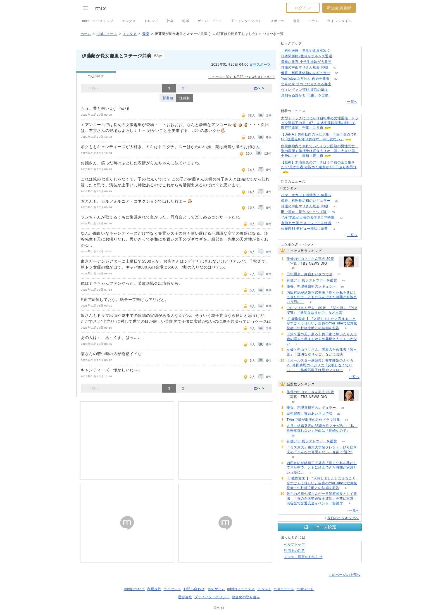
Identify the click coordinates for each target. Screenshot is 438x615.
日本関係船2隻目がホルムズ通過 (306, 56)
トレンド (151, 21)
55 (337, 195)
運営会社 (185, 597)
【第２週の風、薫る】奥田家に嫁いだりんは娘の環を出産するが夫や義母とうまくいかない (322, 339)
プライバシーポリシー (212, 597)
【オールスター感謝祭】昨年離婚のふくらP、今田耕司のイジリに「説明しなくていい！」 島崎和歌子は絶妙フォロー (320, 365)
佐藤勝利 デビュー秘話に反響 (304, 229)
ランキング (289, 244)
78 (335, 95)
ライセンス (172, 589)
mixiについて (134, 589)
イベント (264, 589)
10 (337, 223)
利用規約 (154, 589)
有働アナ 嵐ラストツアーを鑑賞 (306, 223)
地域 (185, 21)
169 (337, 61)
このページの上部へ (344, 575)
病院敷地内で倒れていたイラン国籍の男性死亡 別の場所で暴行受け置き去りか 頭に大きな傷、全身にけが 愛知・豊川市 (319, 151)
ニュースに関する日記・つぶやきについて (241, 77)
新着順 (168, 98)
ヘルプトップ (294, 545)
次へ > (259, 88)
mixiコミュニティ (241, 589)
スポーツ (277, 21)
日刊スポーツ (260, 65)
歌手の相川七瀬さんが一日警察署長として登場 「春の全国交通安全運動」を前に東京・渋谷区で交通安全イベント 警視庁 (322, 498)
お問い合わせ (194, 589)
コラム (313, 21)
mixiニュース (106, 34)
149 (337, 84)
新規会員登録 (339, 8)
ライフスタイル (339, 21)
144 (336, 50)
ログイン (303, 8)
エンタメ (129, 21)
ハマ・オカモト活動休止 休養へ (306, 195)
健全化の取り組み (246, 597)
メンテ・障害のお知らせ (303, 557)
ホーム (85, 34)
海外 (296, 21)
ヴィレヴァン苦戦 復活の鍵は (304, 90)
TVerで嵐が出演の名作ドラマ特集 (308, 217)
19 (340, 217)
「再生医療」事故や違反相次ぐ (305, 51)
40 (334, 67)
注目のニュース (293, 182)
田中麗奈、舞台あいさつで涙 (304, 212)
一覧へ (352, 102)
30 (336, 73)
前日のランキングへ (343, 518)
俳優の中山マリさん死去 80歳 (304, 67)
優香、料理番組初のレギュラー (305, 73)
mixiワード (305, 589)
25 (333, 211)
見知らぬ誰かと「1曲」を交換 (305, 95)
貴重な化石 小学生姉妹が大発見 (306, 62)
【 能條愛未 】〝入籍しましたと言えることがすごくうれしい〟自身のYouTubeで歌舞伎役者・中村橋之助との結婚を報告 (322, 323)
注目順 (184, 98)
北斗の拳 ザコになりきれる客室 (306, 84)
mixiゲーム (216, 589)
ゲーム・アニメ (209, 21)
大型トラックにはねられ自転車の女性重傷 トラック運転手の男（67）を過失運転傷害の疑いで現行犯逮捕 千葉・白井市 (319, 123)
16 (292, 435)
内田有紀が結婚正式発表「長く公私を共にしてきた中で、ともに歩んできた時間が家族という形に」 (322, 297)
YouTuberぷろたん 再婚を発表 (305, 78)
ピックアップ (291, 43)
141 (338, 56)
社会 (170, 21)
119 (334, 89)
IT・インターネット (246, 21)
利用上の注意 (294, 551)
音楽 (145, 34)
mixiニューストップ (97, 21)
